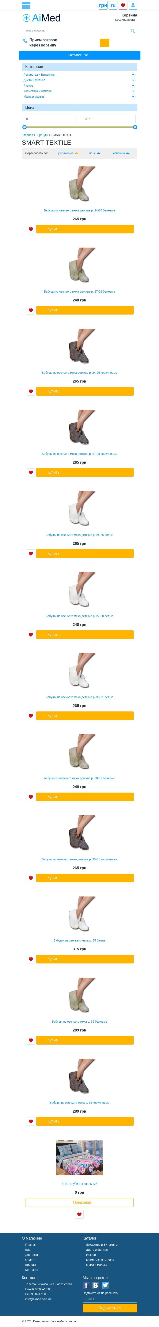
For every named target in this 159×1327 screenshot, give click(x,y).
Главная (31, 1244)
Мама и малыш (34, 96)
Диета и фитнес (34, 80)
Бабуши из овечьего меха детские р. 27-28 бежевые (79, 291)
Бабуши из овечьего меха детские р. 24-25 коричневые (79, 372)
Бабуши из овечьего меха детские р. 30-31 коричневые (79, 859)
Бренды (30, 1264)
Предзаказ (82, 1202)
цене (92, 153)
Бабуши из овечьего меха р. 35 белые (80, 940)
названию (118, 153)
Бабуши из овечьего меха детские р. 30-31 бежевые (79, 778)
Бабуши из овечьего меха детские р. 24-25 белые (79, 535)
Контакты (31, 1269)
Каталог (75, 55)
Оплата (30, 1260)
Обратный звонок (104, 43)
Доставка (31, 1254)
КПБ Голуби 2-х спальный (79, 1183)
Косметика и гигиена (38, 91)
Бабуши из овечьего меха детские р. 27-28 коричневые (79, 453)
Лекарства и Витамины (39, 74)
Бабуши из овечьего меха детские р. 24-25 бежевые (79, 210)
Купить (54, 229)
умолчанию (65, 153)
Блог (28, 1249)
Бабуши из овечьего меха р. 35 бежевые (79, 1021)
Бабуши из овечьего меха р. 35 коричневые (79, 1102)
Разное (28, 85)
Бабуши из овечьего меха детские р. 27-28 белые (79, 616)
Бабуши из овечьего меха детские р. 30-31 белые (79, 697)
